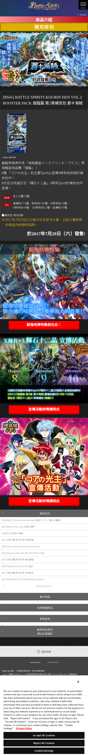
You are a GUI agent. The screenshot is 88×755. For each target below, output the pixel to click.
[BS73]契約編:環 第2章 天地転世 (18, 572)
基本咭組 (45, 596)
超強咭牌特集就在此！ (44, 325)
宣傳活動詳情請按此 (44, 409)
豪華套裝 (45, 618)
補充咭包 (45, 513)
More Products (44, 586)
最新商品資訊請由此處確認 (45, 631)
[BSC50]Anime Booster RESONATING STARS (23, 553)
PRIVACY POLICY (53, 662)
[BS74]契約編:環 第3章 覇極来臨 (18, 559)
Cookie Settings (35, 662)
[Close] (78, 682)
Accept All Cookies (44, 735)
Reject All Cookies (43, 743)
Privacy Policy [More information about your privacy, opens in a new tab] (24, 728)
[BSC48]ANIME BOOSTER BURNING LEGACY (23, 579)
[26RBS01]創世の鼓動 (12, 533)
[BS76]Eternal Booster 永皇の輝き (18, 526)
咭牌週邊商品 (45, 607)
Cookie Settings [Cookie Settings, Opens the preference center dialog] (44, 750)
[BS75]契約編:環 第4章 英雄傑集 (18, 539)
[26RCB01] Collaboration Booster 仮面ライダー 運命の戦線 (31, 520)
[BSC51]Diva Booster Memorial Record (21, 546)
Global (83, 14)
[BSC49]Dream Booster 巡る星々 (18, 566)
